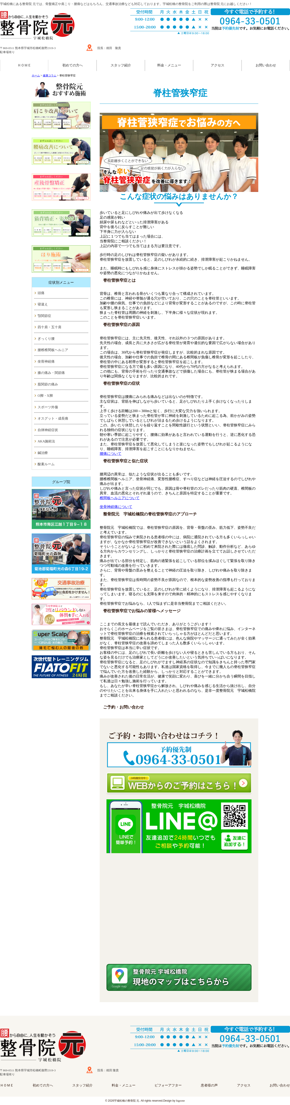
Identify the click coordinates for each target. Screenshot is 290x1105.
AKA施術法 (46, 441)
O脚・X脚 (45, 395)
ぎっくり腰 (46, 338)
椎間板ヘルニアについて (120, 498)
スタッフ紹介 (121, 65)
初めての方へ (72, 65)
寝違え (43, 304)
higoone (180, 1100)
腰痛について (110, 454)
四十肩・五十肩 (49, 327)
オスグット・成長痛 (53, 418)
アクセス (217, 65)
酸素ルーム (46, 464)
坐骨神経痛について (116, 507)
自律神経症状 (48, 430)
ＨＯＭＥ (24, 65)
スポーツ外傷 (48, 407)
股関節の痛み (48, 384)
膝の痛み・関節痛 (51, 373)
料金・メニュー (169, 65)
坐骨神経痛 (46, 361)
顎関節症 (44, 316)
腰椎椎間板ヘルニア (53, 350)
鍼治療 (43, 453)
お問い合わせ (266, 65)
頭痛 (41, 293)
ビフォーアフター (168, 1085)
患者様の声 (209, 1085)
